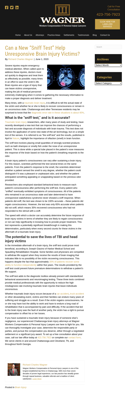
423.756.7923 (44, 337)
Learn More (36, 379)
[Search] (108, 47)
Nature (16, 138)
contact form (74, 337)
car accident (63, 293)
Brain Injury (20, 387)
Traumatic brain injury (16, 122)
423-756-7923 (108, 14)
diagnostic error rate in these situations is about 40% (57, 112)
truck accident (77, 293)
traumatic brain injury (34, 103)
